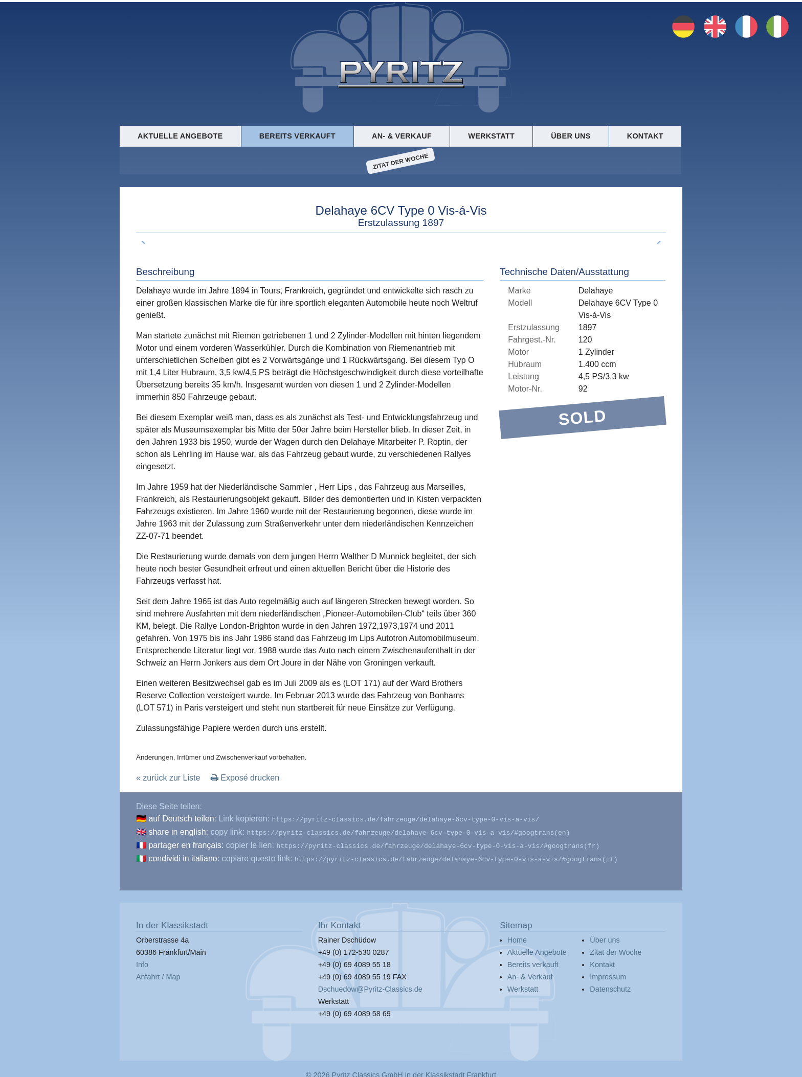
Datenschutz (610, 985)
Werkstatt (491, 136)
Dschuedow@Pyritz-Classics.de (370, 985)
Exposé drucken (245, 777)
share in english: (178, 831)
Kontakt (645, 136)
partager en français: (186, 843)
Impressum (608, 973)
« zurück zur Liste (168, 777)
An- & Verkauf (402, 136)
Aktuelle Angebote (180, 136)
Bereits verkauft (297, 136)
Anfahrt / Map (158, 973)
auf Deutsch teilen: (182, 818)
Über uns (570, 136)
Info (142, 960)
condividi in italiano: (183, 855)
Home (517, 936)
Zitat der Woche (401, 161)
